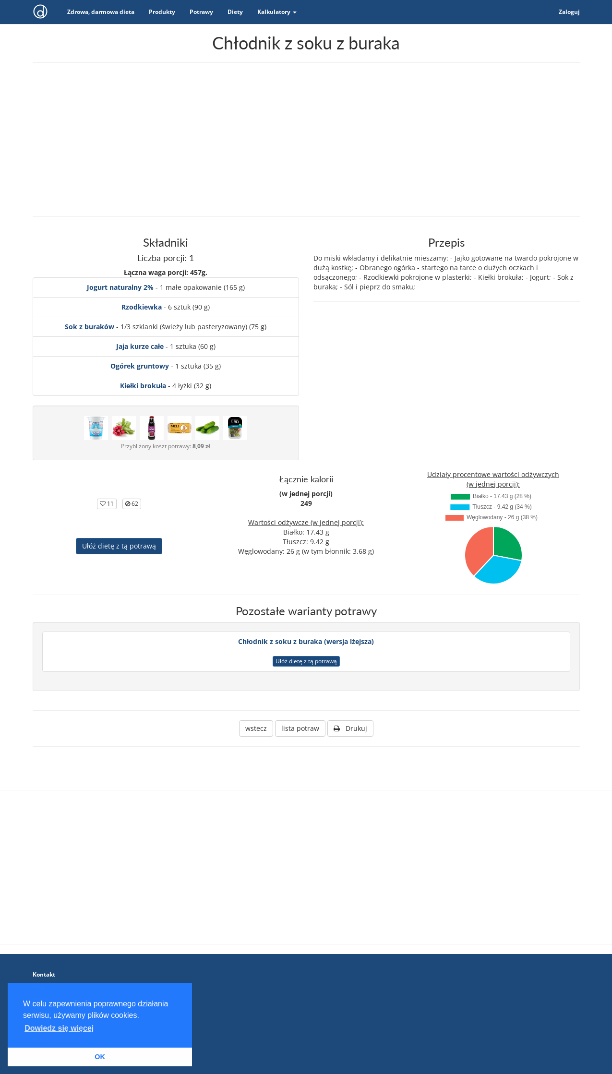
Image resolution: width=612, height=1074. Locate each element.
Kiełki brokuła (143, 385)
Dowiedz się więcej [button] (59, 1028)
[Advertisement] (306, 139)
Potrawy (201, 12)
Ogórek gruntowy (139, 365)
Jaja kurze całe (140, 346)
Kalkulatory (277, 12)
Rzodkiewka (141, 306)
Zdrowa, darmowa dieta (100, 12)
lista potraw (300, 728)
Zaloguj (569, 12)
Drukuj (350, 728)
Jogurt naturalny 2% (120, 287)
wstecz (256, 728)
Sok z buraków (89, 326)
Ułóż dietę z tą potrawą (119, 545)
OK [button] (100, 1057)
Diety (235, 12)
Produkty (162, 12)
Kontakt (44, 974)
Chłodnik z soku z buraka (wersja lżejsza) (306, 641)
